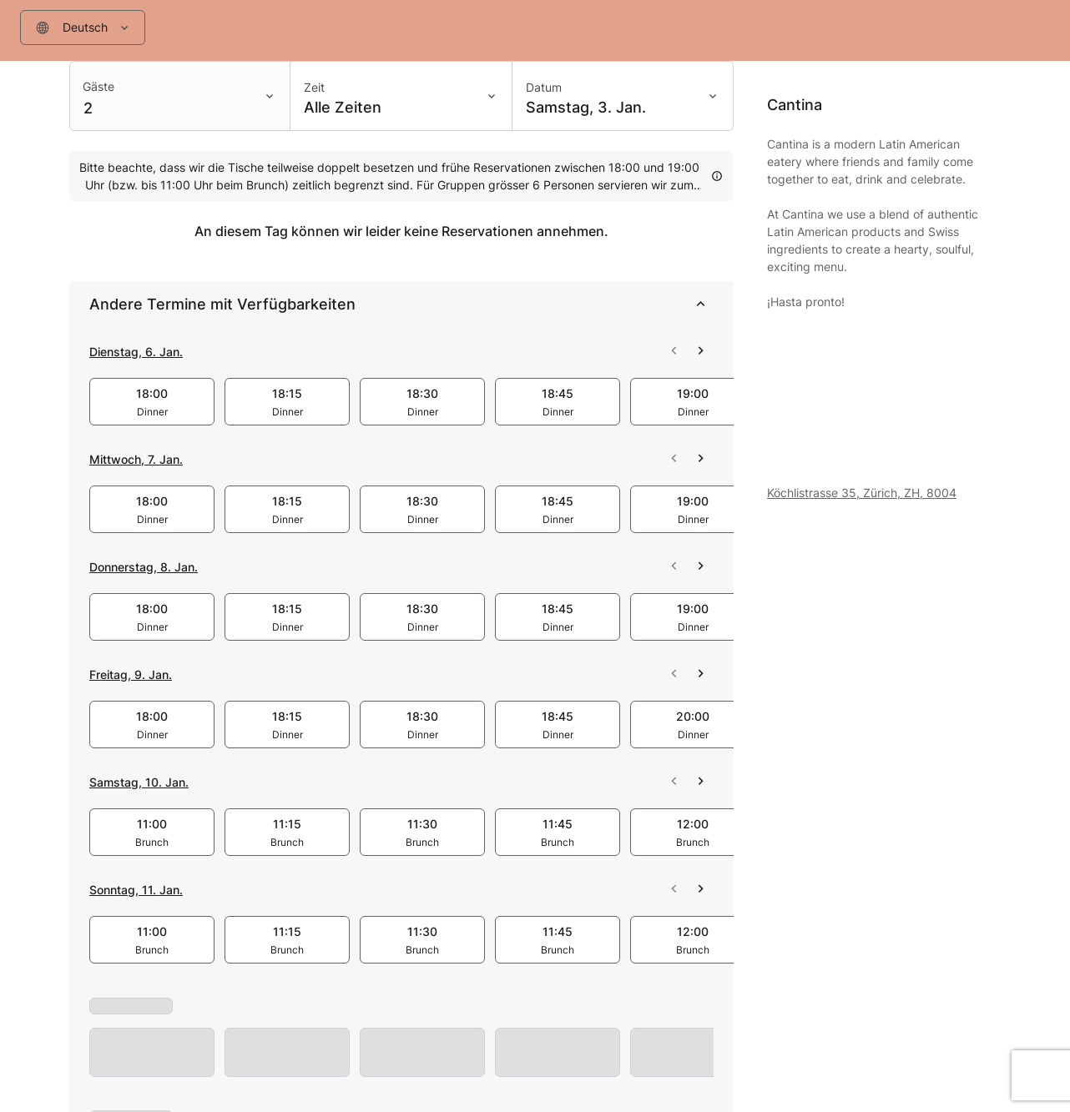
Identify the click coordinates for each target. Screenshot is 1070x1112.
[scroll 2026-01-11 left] (673, 889)
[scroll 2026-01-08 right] (700, 566)
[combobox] (82, 27)
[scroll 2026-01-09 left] (673, 674)
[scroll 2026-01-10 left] (673, 781)
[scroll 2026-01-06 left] (673, 351)
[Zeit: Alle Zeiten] (401, 96)
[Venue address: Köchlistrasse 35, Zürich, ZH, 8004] (884, 492)
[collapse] (700, 304)
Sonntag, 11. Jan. (136, 890)
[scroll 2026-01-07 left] (673, 458)
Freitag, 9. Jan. (130, 674)
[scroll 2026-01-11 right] (700, 889)
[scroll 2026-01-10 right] (700, 781)
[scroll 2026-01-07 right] (700, 458)
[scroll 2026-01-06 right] (700, 351)
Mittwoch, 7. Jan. (136, 459)
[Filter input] (66, 27)
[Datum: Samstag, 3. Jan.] (623, 96)
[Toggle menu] (127, 27)
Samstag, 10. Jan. (139, 782)
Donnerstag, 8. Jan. (143, 567)
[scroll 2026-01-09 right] (700, 674)
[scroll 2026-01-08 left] (673, 566)
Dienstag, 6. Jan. (136, 352)
